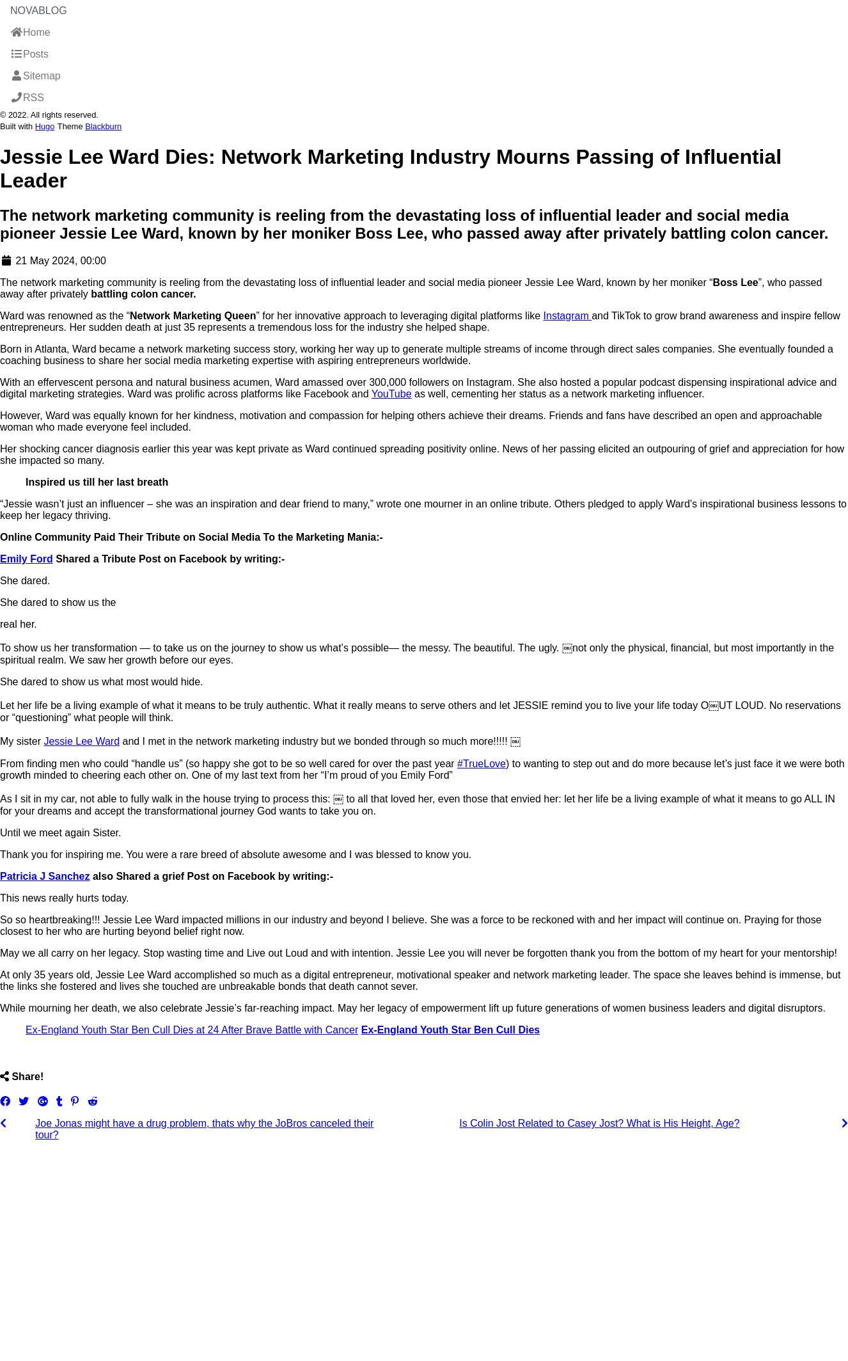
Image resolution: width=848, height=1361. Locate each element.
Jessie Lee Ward (81, 741)
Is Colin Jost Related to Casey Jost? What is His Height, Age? (599, 1123)
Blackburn (103, 126)
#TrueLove (481, 763)
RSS (27, 97)
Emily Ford (26, 558)
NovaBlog (38, 10)
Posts (29, 54)
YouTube (392, 393)
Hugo (45, 126)
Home (30, 32)
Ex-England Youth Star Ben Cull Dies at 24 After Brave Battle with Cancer (192, 1029)
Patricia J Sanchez (45, 876)
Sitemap (35, 75)
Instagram (568, 315)
